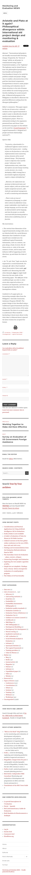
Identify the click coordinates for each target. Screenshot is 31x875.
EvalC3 (6, 753)
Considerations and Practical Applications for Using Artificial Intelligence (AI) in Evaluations (14, 529)
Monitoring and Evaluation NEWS (11, 7)
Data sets (7, 589)
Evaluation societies (12, 610)
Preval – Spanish (9, 806)
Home (4, 844)
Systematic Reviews (12, 645)
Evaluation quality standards (15, 608)
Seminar (8, 690)
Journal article (10, 662)
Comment (6, 354)
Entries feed (8, 832)
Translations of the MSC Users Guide (16, 785)
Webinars (9, 695)
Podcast (8, 667)
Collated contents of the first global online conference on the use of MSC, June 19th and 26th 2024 (16, 543)
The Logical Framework (13, 648)
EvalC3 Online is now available (14, 534)
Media (6, 655)
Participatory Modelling (13, 627)
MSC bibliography (11, 624)
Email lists (9, 599)
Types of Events (9, 681)
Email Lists (5, 860)
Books (8, 660)
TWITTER (5, 506)
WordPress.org (9, 836)
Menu (5, 13)
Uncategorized (9, 699)
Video (7, 674)
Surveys (5, 865)
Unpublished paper (12, 671)
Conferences (10, 683)
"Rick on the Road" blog (12, 731)
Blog (7, 657)
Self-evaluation (11, 636)
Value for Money (11, 652)
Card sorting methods (13, 596)
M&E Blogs (9, 622)
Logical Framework (17, 334)
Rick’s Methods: (7, 856)
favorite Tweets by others (10, 508)
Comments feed (9, 834)
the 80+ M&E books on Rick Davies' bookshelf (14, 715)
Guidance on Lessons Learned (15, 617)
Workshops (9, 697)
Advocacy (9, 594)
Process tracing (11, 631)
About (4, 848)
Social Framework (20, 128)
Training (8, 692)
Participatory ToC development (16, 629)
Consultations (10, 685)
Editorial (5, 852)
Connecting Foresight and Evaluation (16, 559)
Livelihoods (9, 620)
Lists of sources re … (10, 592)
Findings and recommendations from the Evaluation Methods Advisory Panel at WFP (16, 550)
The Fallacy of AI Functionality (14, 576)
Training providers (12, 650)
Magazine (9, 664)
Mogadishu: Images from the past (15, 760)
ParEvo (6, 769)
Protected (7, 678)
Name (4, 379)
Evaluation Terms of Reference (16, 613)
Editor (11, 459)
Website (5, 395)
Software (9, 643)
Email (4, 387)
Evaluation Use (10, 615)
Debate (8, 688)
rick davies (7, 332)
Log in (6, 829)
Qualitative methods (12, 634)
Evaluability (9, 601)
